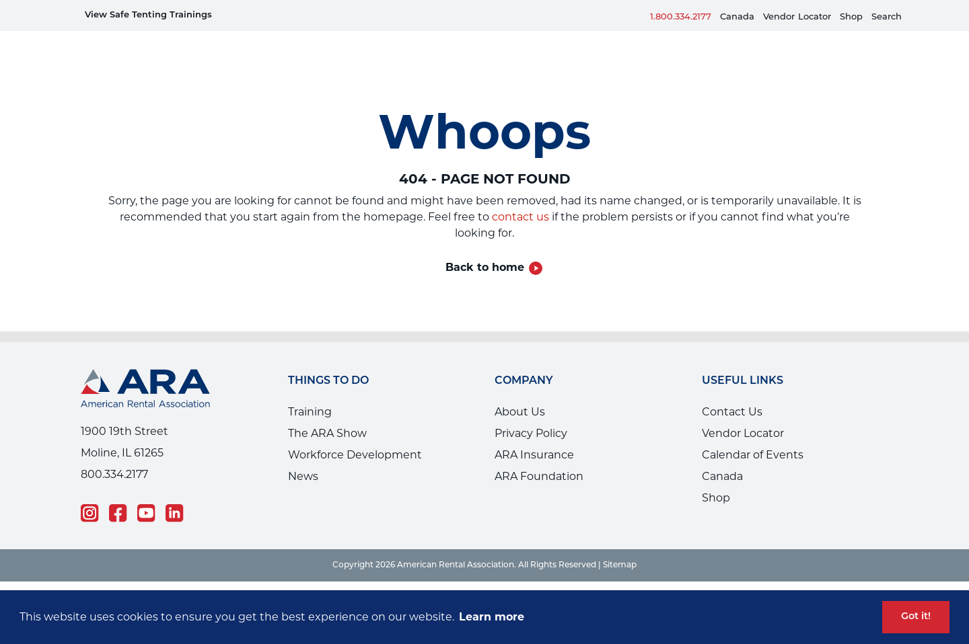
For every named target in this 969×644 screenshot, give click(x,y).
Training (310, 391)
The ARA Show (327, 413)
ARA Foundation (539, 456)
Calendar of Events (752, 434)
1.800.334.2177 (680, 17)
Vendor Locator (743, 413)
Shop (851, 17)
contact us (520, 196)
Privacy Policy (531, 413)
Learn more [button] (491, 616)
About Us (520, 391)
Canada (737, 17)
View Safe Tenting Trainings (148, 15)
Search (886, 17)
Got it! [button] (916, 617)
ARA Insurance (534, 434)
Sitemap (620, 545)
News (303, 456)
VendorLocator (797, 17)
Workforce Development (355, 434)
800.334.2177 (114, 454)
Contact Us (732, 391)
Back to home (484, 247)
